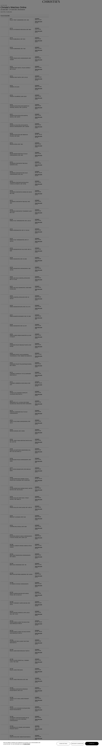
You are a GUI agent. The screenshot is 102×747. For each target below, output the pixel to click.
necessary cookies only (78, 743)
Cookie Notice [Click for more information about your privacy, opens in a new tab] (27, 744)
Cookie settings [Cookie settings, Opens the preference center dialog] (63, 743)
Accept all (91, 743)
